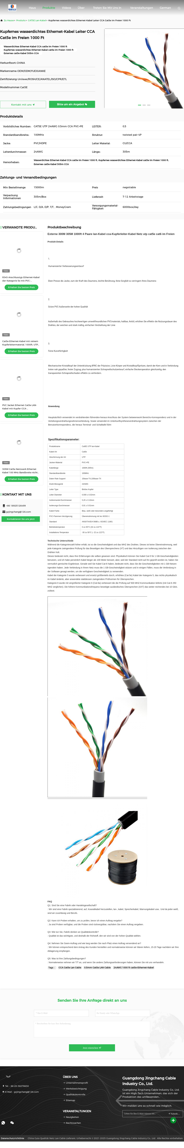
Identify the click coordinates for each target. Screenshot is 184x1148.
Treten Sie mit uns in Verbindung (107, 9)
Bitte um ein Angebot (72, 104)
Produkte (48, 8)
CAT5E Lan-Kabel (37, 20)
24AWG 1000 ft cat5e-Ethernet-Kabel (134, 967)
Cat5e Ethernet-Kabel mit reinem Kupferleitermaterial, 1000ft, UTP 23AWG (20, 344)
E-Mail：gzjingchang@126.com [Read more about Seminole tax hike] (20, 1092)
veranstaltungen (141, 8)
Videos (66, 8)
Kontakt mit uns (23, 104)
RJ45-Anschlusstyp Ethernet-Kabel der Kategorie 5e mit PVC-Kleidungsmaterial (21, 281)
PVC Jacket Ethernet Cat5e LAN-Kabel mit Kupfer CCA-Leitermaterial (19, 408)
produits (20, 20)
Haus (32, 8)
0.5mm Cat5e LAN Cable (97, 967)
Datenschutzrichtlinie (12, 1138)
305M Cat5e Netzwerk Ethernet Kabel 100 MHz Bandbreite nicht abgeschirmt (20, 472)
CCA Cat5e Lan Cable (70, 967)
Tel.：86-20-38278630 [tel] (15, 1086)
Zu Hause (9, 20)
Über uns (81, 9)
